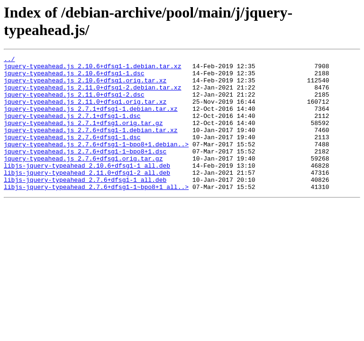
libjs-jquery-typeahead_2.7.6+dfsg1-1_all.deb (85, 205)
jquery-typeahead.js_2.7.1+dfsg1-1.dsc (72, 128)
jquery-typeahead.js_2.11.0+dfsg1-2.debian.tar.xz (92, 94)
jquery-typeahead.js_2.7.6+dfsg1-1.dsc (72, 154)
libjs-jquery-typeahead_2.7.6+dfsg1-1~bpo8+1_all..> (96, 213)
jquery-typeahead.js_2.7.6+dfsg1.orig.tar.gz (83, 179)
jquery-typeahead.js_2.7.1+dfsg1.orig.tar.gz (83, 137)
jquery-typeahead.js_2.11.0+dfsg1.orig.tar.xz (85, 111)
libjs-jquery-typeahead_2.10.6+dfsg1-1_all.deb (87, 188)
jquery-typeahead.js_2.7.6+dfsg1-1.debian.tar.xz (91, 145)
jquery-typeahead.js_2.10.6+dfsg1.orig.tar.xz (85, 85)
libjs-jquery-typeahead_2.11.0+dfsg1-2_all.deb (87, 196)
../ (9, 60)
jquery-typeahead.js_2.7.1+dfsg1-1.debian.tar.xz (91, 120)
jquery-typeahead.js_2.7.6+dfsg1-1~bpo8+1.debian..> (96, 162)
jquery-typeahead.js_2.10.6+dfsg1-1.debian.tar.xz (92, 68)
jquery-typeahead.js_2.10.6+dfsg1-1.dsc (74, 77)
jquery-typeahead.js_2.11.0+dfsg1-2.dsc (74, 103)
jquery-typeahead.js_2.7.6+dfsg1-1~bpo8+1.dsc (85, 171)
